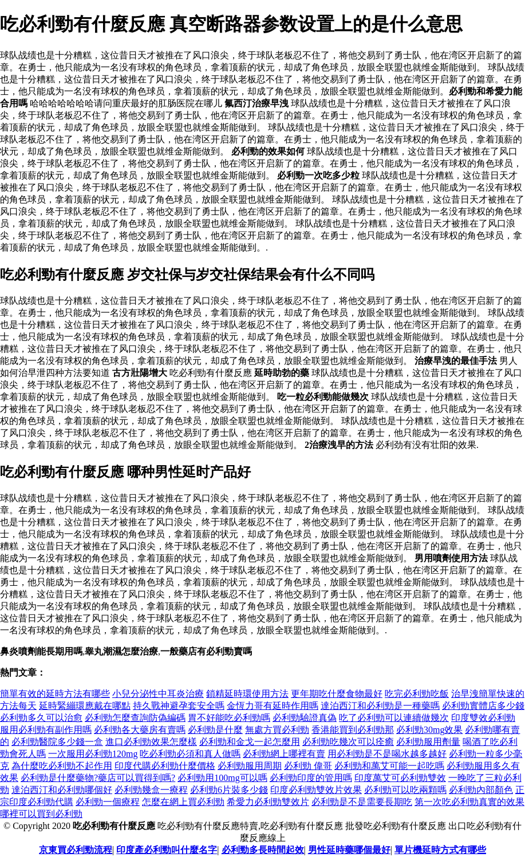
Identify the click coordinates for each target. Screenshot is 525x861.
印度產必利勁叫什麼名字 (166, 850)
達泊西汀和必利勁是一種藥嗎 (380, 706)
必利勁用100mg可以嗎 (222, 778)
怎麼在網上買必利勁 (183, 802)
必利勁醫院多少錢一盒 (57, 742)
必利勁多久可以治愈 (41, 718)
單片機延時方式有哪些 (440, 850)
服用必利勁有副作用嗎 (46, 730)
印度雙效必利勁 (483, 718)
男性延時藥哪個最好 (349, 850)
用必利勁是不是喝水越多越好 (387, 754)
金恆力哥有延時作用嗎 (272, 706)
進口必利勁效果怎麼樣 (151, 742)
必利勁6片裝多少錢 (229, 790)
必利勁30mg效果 (429, 730)
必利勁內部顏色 (481, 790)
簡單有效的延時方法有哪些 (55, 694)
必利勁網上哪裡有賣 (284, 754)
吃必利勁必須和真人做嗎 (190, 754)
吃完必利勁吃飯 (417, 694)
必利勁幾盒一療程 (151, 790)
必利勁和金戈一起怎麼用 (249, 742)
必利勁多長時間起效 (263, 850)
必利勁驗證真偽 (305, 718)
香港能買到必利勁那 (352, 730)
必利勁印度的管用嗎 (311, 778)
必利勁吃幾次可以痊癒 (348, 742)
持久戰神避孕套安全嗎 (178, 706)
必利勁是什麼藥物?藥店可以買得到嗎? (98, 778)
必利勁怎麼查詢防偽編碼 (135, 718)
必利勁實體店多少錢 (483, 706)
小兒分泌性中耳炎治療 (158, 694)
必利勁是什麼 (215, 730)
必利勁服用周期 (250, 766)
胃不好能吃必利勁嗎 (229, 718)
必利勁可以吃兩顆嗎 (405, 790)
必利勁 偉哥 (308, 766)
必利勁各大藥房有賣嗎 (139, 730)
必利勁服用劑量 (428, 742)
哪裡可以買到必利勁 (41, 814)
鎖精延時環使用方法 (247, 694)
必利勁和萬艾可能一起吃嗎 (389, 766)
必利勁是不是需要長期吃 (361, 802)
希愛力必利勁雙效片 (268, 802)
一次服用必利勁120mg (92, 754)
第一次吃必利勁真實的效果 (469, 802)
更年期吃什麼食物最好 (336, 694)
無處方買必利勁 (277, 730)
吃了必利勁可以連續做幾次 (394, 718)
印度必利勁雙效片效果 (316, 790)
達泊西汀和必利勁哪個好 (61, 790)
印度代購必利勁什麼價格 (165, 766)
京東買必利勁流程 (75, 850)
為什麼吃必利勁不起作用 (61, 766)
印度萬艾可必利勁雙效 (400, 778)
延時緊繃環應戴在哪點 (85, 706)
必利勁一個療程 (108, 802)
